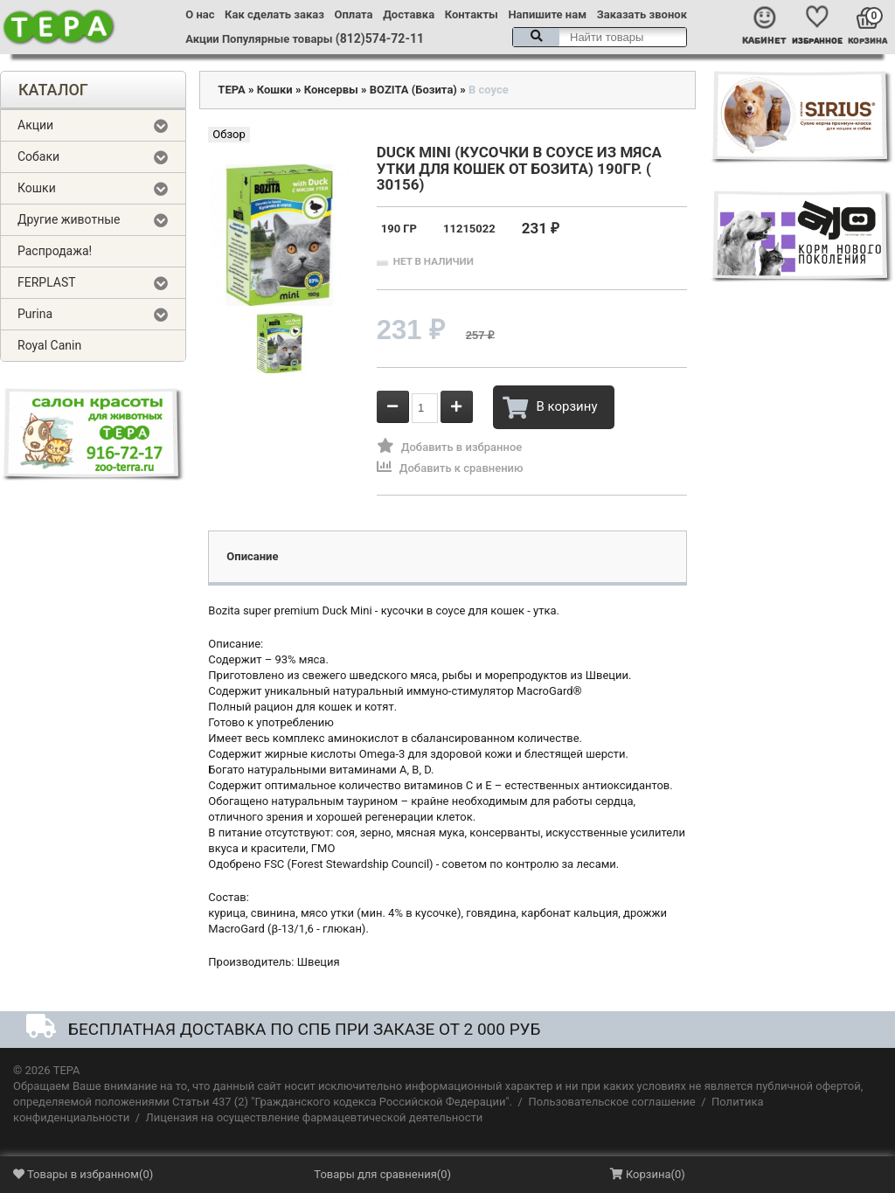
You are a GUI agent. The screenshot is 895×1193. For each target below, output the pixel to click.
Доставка (408, 14)
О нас (199, 14)
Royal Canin (49, 345)
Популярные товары (277, 38)
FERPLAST (46, 282)
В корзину (550, 407)
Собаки (38, 156)
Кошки (36, 188)
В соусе (488, 89)
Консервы (331, 89)
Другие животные (69, 219)
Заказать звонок (642, 14)
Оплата (354, 14)
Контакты (471, 14)
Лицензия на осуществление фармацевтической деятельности (314, 1117)
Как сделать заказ (274, 14)
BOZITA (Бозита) (413, 89)
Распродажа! (54, 251)
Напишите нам (547, 14)
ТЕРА (231, 89)
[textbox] (599, 37)
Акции (202, 38)
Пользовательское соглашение (611, 1101)
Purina (34, 314)
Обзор (228, 134)
